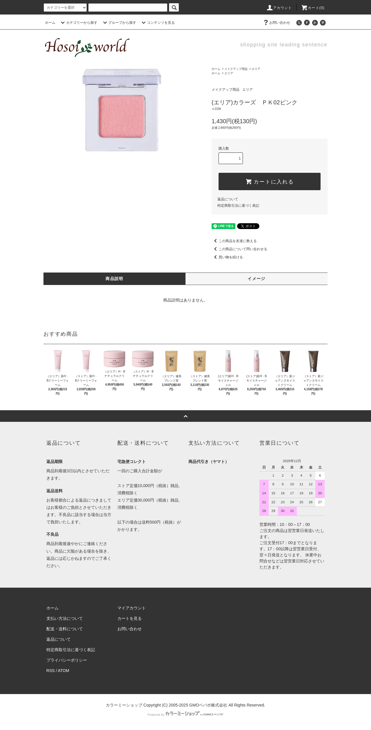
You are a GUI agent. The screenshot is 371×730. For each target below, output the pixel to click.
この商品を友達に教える (234, 241)
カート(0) (313, 8)
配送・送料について (64, 629)
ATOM (63, 670)
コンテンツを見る (157, 23)
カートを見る (129, 618)
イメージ (256, 278)
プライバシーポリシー (66, 660)
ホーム (50, 23)
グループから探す (118, 23)
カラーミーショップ (124, 705)
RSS (50, 670)
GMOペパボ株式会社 (208, 705)
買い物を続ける (227, 257)
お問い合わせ (276, 23)
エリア (256, 68)
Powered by (185, 714)
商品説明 (114, 278)
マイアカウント (131, 608)
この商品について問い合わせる (239, 249)
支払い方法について (64, 618)
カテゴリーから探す (78, 23)
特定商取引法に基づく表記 (238, 206)
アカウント (279, 8)
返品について (227, 199)
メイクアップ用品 (236, 68)
